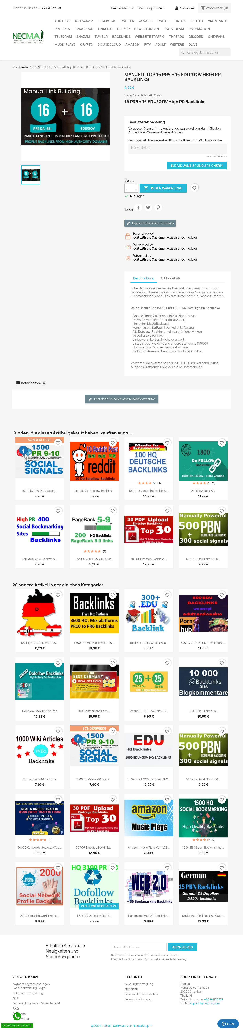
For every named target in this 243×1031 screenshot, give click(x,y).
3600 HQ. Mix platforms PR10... (94, 643)
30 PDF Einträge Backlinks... (149, 559)
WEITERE (177, 44)
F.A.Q (15, 1008)
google (145, 21)
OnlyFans (216, 36)
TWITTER (127, 21)
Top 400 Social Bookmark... (39, 559)
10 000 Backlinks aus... (203, 711)
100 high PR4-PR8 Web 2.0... (39, 643)
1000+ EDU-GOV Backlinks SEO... (148, 779)
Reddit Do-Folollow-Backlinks (94, 491)
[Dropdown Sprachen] (123, 8)
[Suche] (205, 52)
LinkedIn (105, 29)
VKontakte (217, 21)
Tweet (148, 211)
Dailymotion (199, 29)
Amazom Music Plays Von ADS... (149, 847)
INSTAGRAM (83, 21)
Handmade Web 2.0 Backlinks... (148, 916)
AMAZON (132, 44)
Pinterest (63, 29)
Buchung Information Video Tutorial (36, 1003)
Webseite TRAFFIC (150, 36)
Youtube (62, 21)
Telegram (63, 36)
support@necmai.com (205, 1003)
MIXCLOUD (85, 29)
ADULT (160, 44)
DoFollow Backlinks (203, 491)
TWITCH (163, 21)
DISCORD (196, 36)
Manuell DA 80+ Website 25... (149, 711)
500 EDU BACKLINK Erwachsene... (203, 643)
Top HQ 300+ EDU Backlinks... (149, 643)
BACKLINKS (121, 36)
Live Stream (174, 29)
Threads (176, 36)
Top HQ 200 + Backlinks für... (94, 559)
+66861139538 (50, 8)
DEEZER (123, 29)
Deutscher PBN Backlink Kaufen (203, 916)
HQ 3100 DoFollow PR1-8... (94, 916)
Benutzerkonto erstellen (141, 994)
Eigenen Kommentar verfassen (150, 223)
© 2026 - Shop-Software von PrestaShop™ (121, 1026)
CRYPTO (86, 44)
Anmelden (131, 989)
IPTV (147, 44)
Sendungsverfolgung (138, 984)
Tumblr (101, 36)
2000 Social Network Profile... (39, 916)
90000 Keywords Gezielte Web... (39, 847)
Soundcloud (109, 44)
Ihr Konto (133, 977)
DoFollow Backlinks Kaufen (39, 711)
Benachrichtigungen (138, 999)
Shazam (83, 36)
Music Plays (65, 44)
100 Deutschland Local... (94, 711)
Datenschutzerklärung (27, 993)
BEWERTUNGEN (146, 29)
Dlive (193, 44)
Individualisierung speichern (197, 165)
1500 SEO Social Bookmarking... (203, 847)
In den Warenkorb (163, 188)
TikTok (180, 21)
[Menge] (129, 188)
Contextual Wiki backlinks (40, 779)
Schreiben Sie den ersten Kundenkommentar (121, 399)
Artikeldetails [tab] (170, 278)
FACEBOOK (106, 21)
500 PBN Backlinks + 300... (203, 559)
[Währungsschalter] (160, 8)
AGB (15, 998)
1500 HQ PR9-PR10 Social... (39, 491)
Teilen (138, 211)
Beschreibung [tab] (143, 278)
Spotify (196, 21)
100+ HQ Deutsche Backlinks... (149, 491)
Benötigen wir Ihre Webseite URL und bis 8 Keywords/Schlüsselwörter (175, 140)
